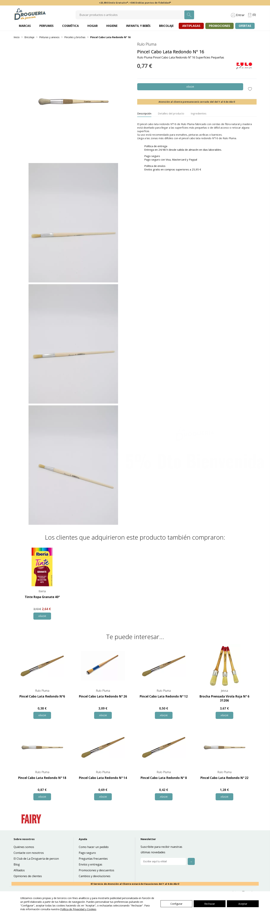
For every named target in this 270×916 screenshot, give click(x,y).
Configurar (176, 903)
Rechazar (209, 903)
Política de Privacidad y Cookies (78, 909)
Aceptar (242, 903)
